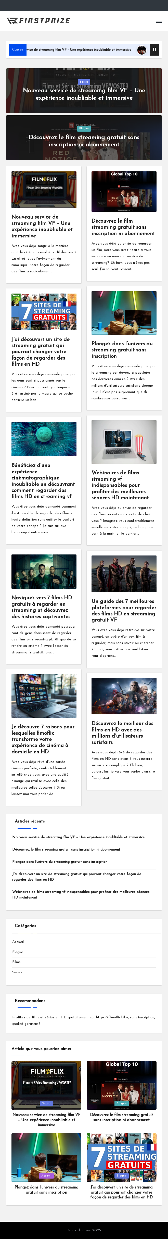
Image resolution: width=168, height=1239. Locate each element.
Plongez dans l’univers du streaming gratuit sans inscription (122, 350)
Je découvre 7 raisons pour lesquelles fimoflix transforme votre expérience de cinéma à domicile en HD (42, 740)
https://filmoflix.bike (112, 1017)
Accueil (18, 942)
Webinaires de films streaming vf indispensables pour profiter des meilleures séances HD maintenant (120, 486)
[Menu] (158, 20)
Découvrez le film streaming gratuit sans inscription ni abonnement (123, 227)
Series (84, 81)
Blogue (84, 128)
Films (16, 962)
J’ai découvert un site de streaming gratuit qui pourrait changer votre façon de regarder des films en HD (40, 352)
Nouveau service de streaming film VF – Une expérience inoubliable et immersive (85, 50)
